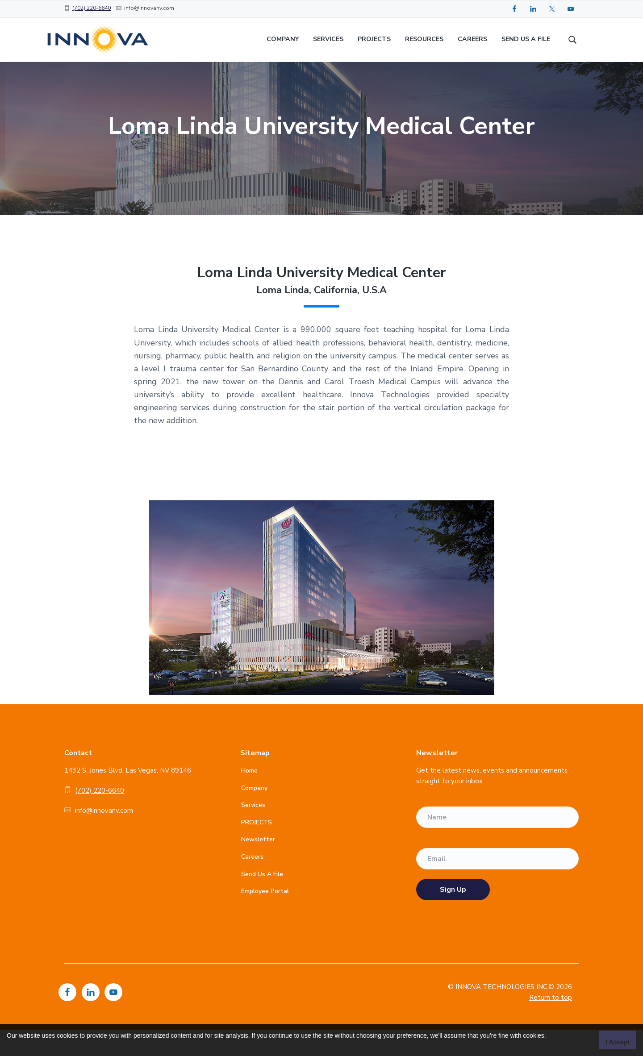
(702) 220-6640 (91, 8)
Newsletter (258, 865)
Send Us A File (262, 900)
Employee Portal (265, 917)
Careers (252, 883)
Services (253, 831)
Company (254, 814)
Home (249, 797)
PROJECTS (256, 848)
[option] (321, 152)
